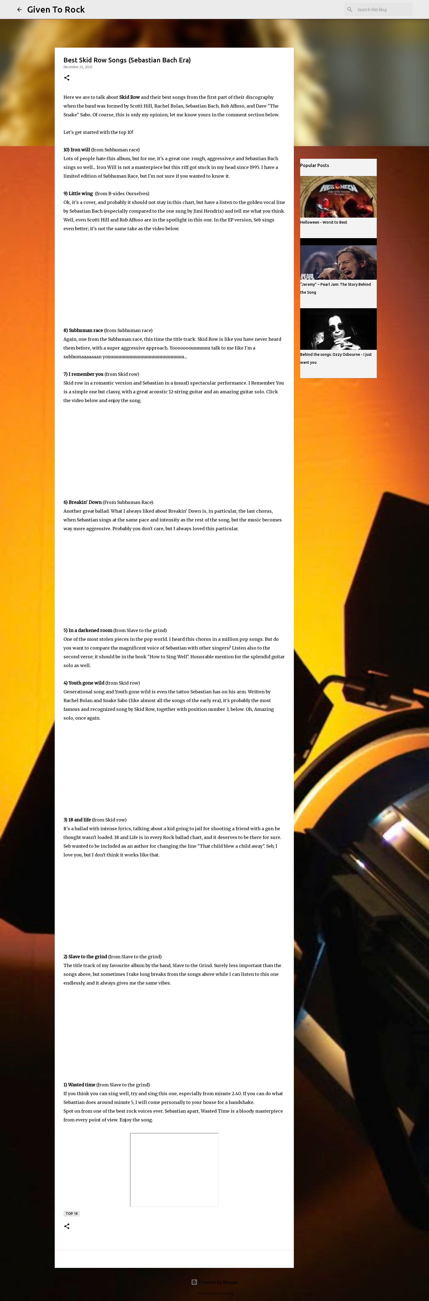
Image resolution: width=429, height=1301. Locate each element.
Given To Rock (56, 9)
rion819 (227, 1293)
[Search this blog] (384, 9)
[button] (66, 78)
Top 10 (72, 1213)
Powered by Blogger (214, 1282)
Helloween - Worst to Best (323, 222)
